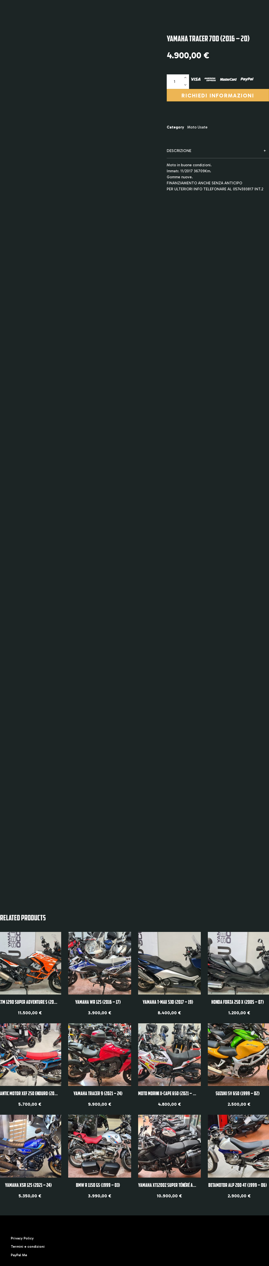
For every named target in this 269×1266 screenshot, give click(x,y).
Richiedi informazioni (218, 95)
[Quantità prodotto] (178, 81)
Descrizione (179, 150)
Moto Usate (197, 127)
